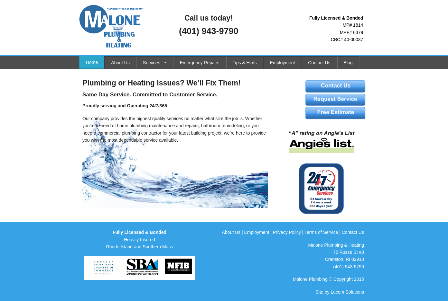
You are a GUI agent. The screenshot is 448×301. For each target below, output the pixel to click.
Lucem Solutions (347, 292)
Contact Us (319, 62)
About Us (120, 62)
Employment (282, 62)
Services (151, 62)
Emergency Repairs (199, 62)
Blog (348, 62)
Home (92, 62)
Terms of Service (321, 232)
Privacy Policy (287, 232)
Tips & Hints (245, 62)
